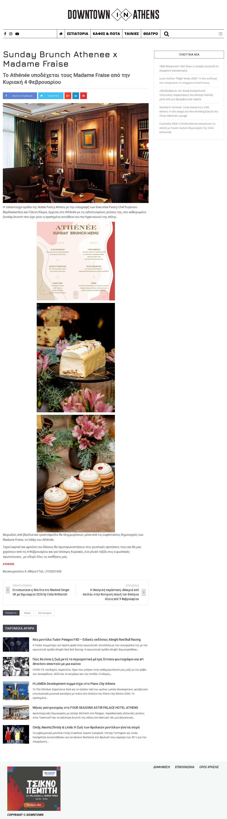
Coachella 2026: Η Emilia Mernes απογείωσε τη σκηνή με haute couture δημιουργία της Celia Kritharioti (187, 128)
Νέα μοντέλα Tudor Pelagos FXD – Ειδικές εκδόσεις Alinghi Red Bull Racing (87, 639)
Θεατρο (150, 33)
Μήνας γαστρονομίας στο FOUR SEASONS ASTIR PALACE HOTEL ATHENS (85, 707)
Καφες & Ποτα (106, 33)
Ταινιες (131, 33)
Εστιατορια (77, 33)
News (27, 613)
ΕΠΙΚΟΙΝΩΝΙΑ (184, 767)
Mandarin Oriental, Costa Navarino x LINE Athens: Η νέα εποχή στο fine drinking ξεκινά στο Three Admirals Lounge (188, 111)
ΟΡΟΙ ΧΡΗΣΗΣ (209, 767)
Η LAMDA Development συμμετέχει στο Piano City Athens (74, 684)
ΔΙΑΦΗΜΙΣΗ (161, 767)
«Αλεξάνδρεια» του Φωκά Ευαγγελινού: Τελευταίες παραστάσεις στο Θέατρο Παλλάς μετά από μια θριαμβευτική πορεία (186, 95)
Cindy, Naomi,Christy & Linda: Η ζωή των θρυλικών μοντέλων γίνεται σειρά (86, 727)
